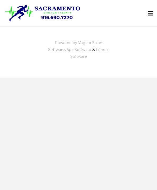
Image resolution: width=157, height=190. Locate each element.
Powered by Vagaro (73, 42)
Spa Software (79, 49)
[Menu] (150, 13)
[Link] (43, 13)
